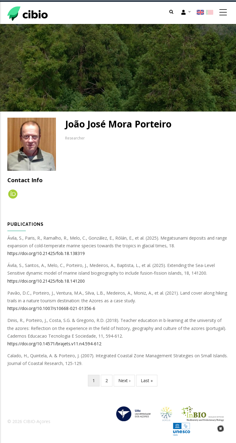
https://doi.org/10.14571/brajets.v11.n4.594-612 (54, 344)
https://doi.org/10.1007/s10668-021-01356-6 (51, 308)
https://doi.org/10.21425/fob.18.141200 (46, 281)
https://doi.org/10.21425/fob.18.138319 (46, 253)
